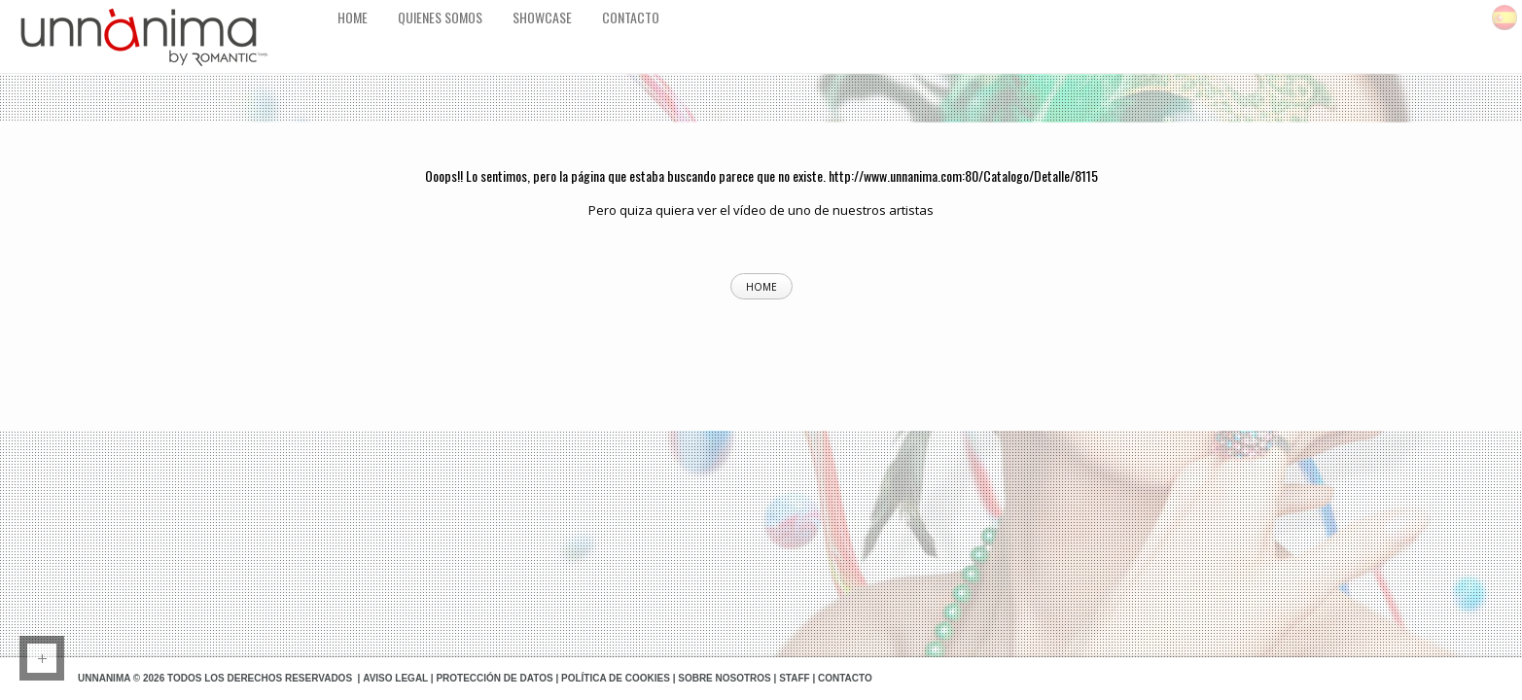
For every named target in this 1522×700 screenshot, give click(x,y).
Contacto (845, 678)
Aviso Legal (395, 678)
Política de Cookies (615, 678)
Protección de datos (494, 678)
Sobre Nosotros (724, 678)
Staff (794, 678)
